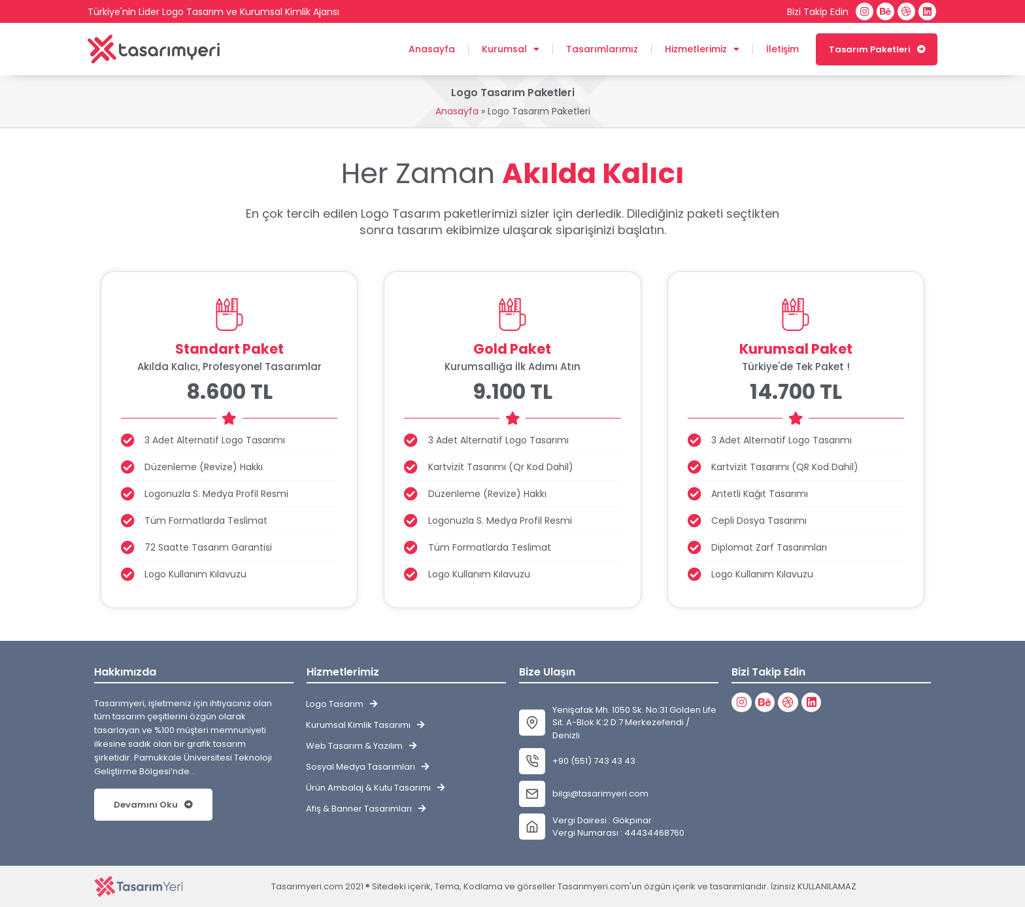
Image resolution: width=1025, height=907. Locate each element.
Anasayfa (432, 49)
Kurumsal (510, 49)
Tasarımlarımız (602, 49)
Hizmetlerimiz (702, 49)
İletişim (782, 49)
